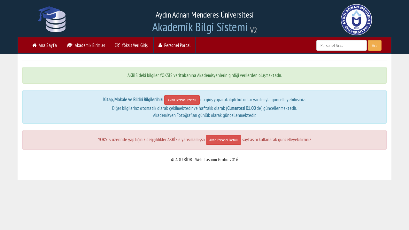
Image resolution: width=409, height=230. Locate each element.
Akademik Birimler (86, 45)
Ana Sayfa (44, 45)
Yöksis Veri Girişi (132, 45)
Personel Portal (174, 45)
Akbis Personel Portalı (182, 99)
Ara (374, 45)
